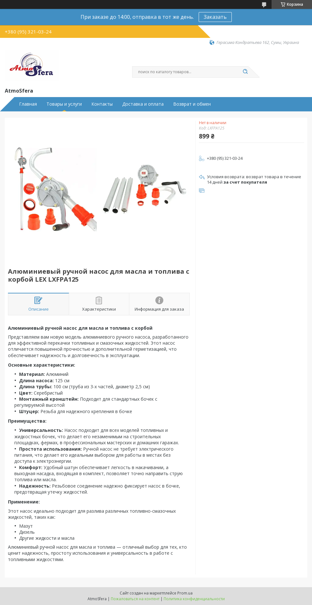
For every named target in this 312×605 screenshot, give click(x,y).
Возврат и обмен (192, 104)
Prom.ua (185, 593)
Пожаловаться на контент (135, 598)
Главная (28, 104)
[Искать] (245, 72)
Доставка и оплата (143, 104)
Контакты (102, 104)
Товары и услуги (64, 104)
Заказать (215, 16)
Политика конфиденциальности (194, 598)
